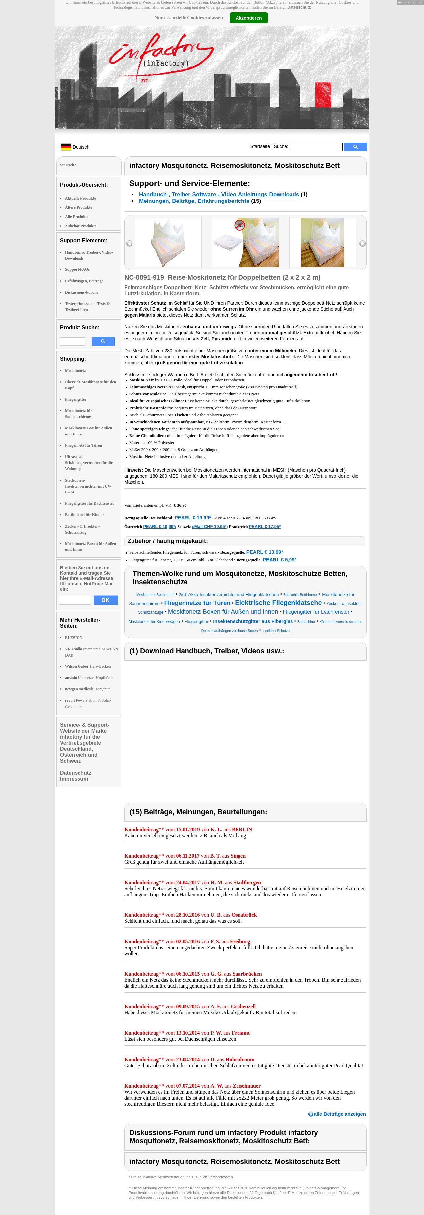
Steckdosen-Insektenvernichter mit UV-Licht (88, 486)
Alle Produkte (76, 216)
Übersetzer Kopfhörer (89, 677)
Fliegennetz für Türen (83, 445)
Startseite (260, 146)
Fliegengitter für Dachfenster (89, 503)
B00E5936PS (265, 518)
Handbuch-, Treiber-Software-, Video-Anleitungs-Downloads (219, 194)
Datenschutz (299, 7)
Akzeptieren (249, 17)
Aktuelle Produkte (80, 198)
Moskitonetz (75, 370)
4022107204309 (237, 517)
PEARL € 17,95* (265, 526)
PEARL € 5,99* (279, 559)
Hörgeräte (87, 689)
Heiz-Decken (88, 666)
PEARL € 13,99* (264, 552)
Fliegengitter (75, 399)
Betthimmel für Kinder (84, 514)
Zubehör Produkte (80, 226)
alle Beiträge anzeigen (340, 1114)
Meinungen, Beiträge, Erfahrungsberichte (194, 201)
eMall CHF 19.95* (209, 526)
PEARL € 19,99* (193, 517)
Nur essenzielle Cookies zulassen (188, 17)
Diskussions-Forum (81, 292)
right (362, 243)
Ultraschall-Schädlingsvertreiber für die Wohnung (89, 462)
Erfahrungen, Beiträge (84, 281)
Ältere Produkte (78, 207)
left (129, 243)
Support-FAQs (77, 269)
